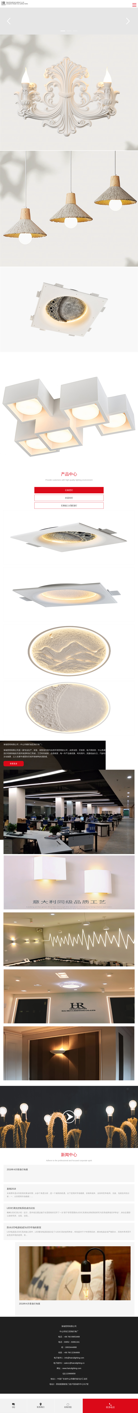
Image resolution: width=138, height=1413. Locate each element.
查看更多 (13, 764)
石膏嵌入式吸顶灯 (69, 505)
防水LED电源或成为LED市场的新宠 (24, 1227)
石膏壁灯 (69, 490)
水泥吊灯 (69, 498)
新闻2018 (11, 1189)
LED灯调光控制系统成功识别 (21, 1208)
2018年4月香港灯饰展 (17, 1169)
